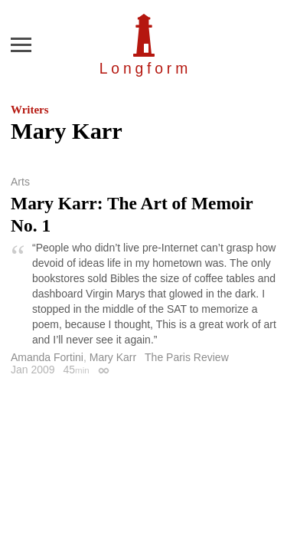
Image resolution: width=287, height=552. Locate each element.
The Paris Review (187, 357)
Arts (20, 181)
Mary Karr (113, 357)
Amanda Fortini (47, 357)
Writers (29, 110)
